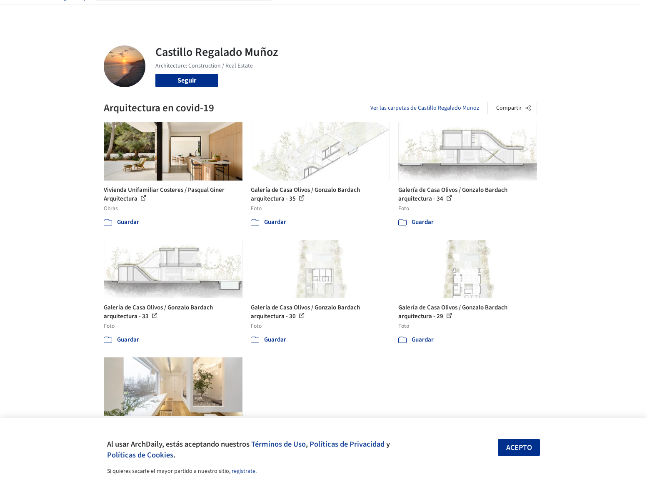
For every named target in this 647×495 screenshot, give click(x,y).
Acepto (519, 447)
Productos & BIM (362, 11)
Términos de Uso (278, 444)
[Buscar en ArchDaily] (190, 12)
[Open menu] (573, 11)
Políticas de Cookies (140, 455)
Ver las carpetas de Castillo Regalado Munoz (424, 108)
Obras (288, 11)
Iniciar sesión (477, 11)
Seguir (186, 80)
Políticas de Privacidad (347, 444)
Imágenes (318, 11)
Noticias (404, 11)
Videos (432, 11)
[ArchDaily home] (73, 11)
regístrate (243, 471)
